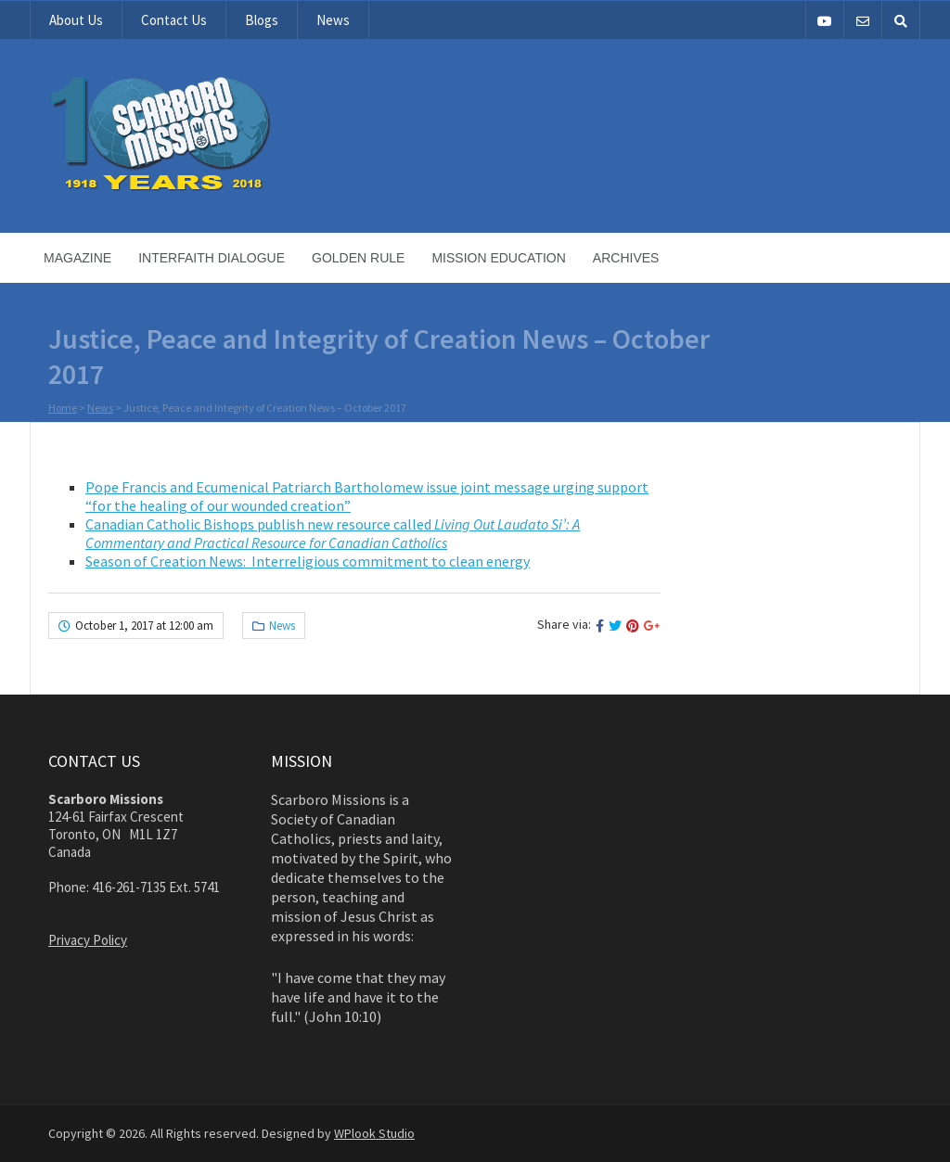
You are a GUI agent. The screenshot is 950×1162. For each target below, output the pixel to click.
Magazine (77, 257)
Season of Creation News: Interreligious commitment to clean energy (307, 561)
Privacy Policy (87, 940)
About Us (76, 20)
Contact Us (174, 20)
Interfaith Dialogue (211, 257)
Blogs (261, 20)
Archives (626, 257)
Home (62, 409)
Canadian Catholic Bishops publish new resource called (332, 533)
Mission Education (498, 257)
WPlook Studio (374, 1133)
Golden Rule (358, 257)
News (333, 20)
